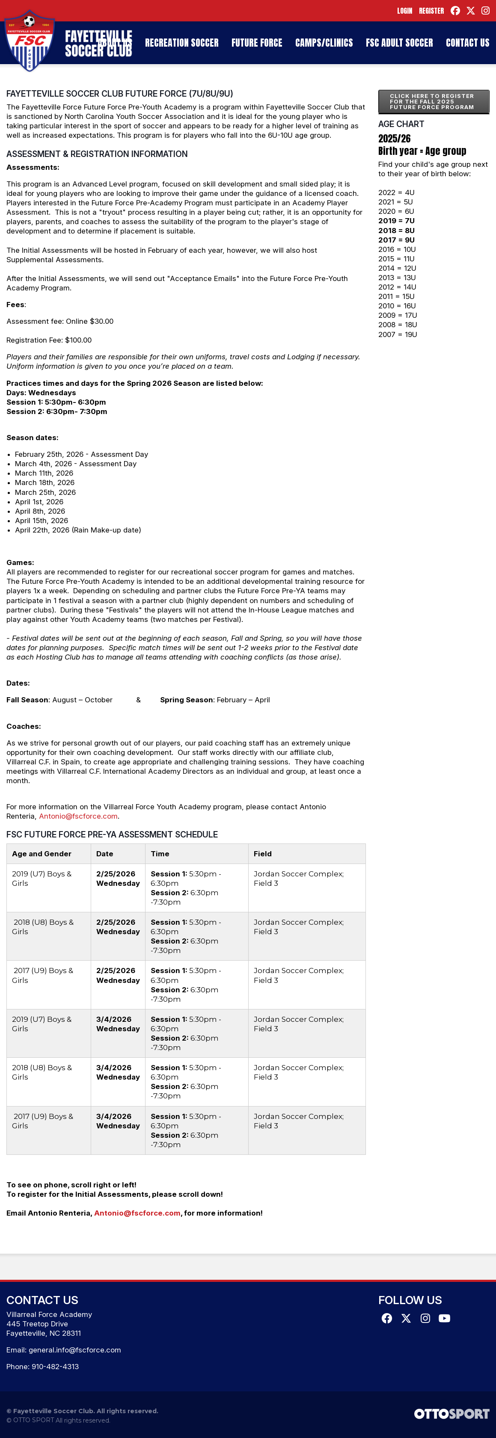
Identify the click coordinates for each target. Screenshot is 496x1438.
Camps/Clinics (324, 43)
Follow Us (410, 1300)
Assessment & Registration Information (97, 154)
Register (431, 11)
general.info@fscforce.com (75, 1350)
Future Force (257, 43)
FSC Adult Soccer (399, 43)
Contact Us (468, 43)
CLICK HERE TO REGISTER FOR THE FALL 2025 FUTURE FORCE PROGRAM (432, 101)
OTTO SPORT (33, 1420)
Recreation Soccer (182, 43)
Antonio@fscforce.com (78, 816)
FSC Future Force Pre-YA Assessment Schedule (112, 834)
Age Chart (401, 124)
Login (404, 11)
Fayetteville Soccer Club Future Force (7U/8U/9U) (119, 94)
